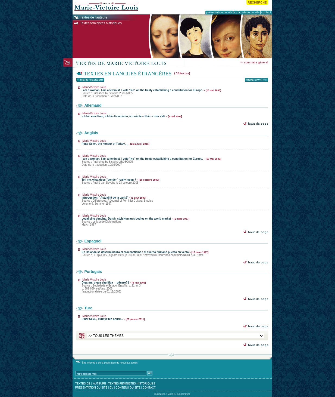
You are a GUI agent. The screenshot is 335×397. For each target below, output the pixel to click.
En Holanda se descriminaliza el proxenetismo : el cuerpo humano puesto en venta (145, 252)
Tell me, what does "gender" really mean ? (120, 179)
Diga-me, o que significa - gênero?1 (114, 285)
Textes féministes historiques (101, 23)
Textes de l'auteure (93, 17)
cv (111, 387)
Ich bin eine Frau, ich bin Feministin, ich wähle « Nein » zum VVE (132, 115)
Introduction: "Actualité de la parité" (117, 199)
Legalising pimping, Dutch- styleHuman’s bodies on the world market (135, 220)
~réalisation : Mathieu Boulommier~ (172, 394)
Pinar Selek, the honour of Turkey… (115, 142)
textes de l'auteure (90, 383)
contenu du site (127, 387)
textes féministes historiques (131, 383)
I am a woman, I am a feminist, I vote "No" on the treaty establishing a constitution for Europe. (151, 92)
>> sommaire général (254, 62)
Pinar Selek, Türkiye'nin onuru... (113, 318)
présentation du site (91, 387)
